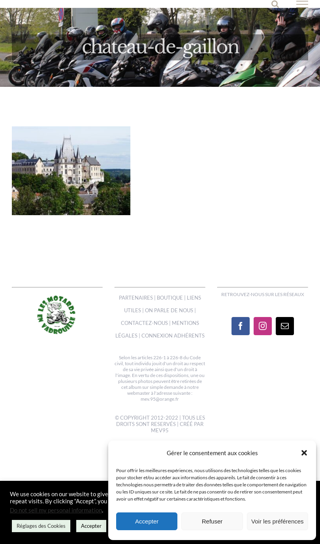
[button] (304, 453)
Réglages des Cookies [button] (41, 526)
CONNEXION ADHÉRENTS (173, 335)
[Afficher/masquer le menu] (302, 4)
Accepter (146, 521)
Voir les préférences (277, 521)
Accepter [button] (91, 526)
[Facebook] (241, 326)
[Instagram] (263, 326)
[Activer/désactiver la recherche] (275, 4)
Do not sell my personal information (56, 510)
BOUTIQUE (170, 298)
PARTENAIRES (136, 298)
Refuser (212, 521)
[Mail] (285, 326)
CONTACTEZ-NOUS (144, 323)
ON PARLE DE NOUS (169, 310)
